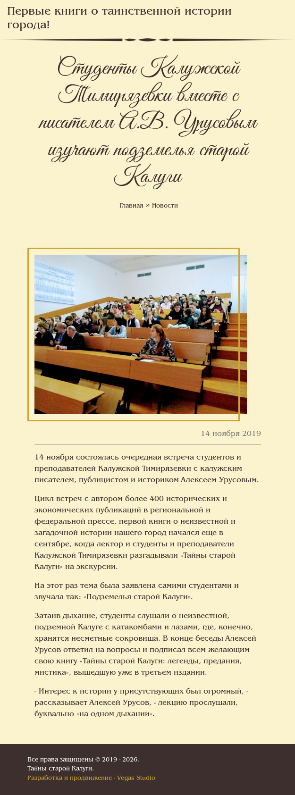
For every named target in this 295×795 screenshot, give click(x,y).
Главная (131, 206)
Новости (165, 206)
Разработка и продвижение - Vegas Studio (91, 778)
